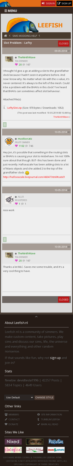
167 (28, 64)
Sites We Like (14, 432)
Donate (11, 424)
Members (12, 414)
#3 (69, 190)
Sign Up (64, 3)
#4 (69, 246)
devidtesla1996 (28, 380)
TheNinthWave (61, 116)
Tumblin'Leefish (48, 419)
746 (30, 146)
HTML (58, 457)
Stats (8, 371)
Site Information (49, 414)
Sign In (48, 3)
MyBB (18, 457)
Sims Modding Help (24, 36)
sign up (55, 358)
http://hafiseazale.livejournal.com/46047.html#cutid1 (34, 177)
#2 (69, 132)
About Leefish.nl (16, 323)
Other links (13, 406)
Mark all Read (47, 424)
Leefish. (51, 457)
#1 (69, 50)
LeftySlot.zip (14, 107)
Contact (12, 419)
